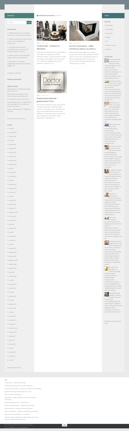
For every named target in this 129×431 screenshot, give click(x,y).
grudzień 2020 (13, 255)
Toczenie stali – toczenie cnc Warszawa (15, 385)
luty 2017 (11, 363)
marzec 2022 (12, 195)
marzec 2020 (12, 291)
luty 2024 (11, 171)
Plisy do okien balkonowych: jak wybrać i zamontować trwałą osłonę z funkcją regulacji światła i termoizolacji (113, 201)
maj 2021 (11, 235)
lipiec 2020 (12, 275)
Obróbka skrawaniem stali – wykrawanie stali (17, 405)
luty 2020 (11, 295)
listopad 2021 (12, 211)
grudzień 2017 (13, 323)
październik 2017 (13, 331)
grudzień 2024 (13, 163)
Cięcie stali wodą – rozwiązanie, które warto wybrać (18, 411)
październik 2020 (13, 263)
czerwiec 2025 (13, 155)
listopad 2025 (12, 151)
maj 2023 (11, 183)
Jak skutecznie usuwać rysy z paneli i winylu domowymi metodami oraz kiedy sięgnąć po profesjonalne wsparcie (113, 153)
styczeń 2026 (12, 147)
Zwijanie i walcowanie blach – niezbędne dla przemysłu (19, 408)
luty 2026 (11, 143)
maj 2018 (11, 303)
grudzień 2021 (13, 207)
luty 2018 (11, 315)
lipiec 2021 (12, 227)
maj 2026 (11, 131)
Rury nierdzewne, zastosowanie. (13, 397)
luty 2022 (11, 199)
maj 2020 (11, 283)
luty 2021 (11, 247)
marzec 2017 (12, 359)
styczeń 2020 (12, 299)
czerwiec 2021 (13, 231)
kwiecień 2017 (13, 355)
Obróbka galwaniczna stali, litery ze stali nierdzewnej (19, 388)
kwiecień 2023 (13, 187)
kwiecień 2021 (13, 239)
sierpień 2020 (12, 271)
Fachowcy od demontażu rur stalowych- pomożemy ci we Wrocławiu (23, 391)
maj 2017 (11, 351)
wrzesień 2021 (13, 219)
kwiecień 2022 (13, 191)
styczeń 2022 (12, 203)
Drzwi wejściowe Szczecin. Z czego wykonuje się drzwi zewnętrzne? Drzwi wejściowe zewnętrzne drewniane (19, 107)
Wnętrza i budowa (111, 48)
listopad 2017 (12, 327)
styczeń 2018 (12, 319)
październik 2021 (13, 215)
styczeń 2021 (12, 251)
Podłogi (108, 40)
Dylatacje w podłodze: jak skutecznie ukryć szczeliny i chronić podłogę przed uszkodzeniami (19, 44)
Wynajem (108, 52)
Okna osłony (109, 36)
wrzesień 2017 (13, 335)
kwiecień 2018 (13, 307)
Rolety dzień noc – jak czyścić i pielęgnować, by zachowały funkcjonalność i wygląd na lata (19, 66)
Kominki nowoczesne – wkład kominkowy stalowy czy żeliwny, (21, 414)
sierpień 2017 (12, 339)
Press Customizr (24, 430)
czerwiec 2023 (13, 179)
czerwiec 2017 (13, 347)
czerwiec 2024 (13, 167)
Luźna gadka (109, 32)
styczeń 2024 (12, 175)
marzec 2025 (12, 159)
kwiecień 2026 (13, 135)
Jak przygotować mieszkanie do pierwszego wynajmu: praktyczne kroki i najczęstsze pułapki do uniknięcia (18, 52)
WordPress (12, 430)
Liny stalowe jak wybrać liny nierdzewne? (18, 102)
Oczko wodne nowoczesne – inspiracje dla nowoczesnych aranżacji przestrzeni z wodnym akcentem (113, 224)
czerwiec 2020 (13, 279)
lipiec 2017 (12, 343)
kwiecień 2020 (13, 287)
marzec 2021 (12, 243)
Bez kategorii (109, 28)
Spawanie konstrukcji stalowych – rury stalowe (17, 417)
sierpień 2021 (12, 223)
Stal (38, 45)
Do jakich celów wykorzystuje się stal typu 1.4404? (18, 394)
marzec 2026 (12, 139)
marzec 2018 (12, 311)
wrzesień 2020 (13, 267)
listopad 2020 (12, 259)
